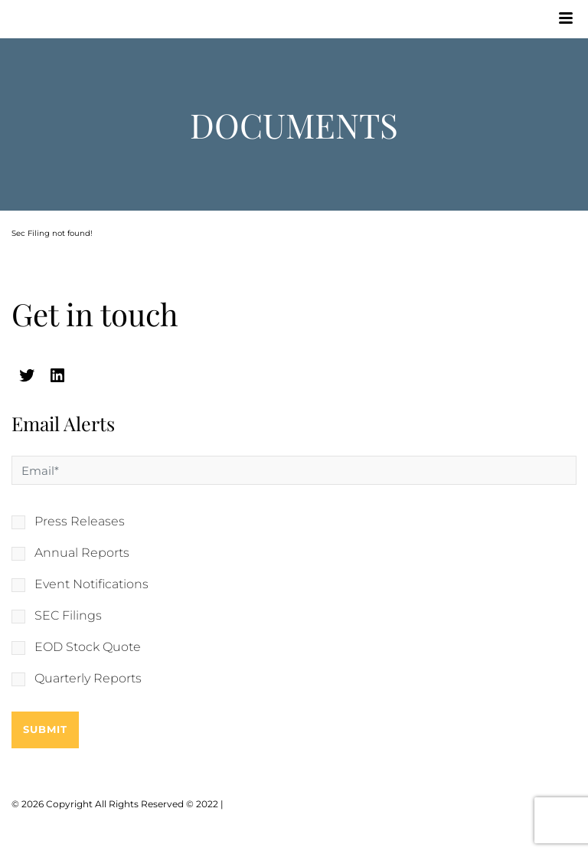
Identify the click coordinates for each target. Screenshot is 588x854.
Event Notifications (91, 584)
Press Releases (79, 521)
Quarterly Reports (88, 678)
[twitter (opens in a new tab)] (27, 375)
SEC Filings (68, 616)
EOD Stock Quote (87, 647)
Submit (45, 729)
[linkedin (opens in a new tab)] (57, 375)
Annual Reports (81, 553)
